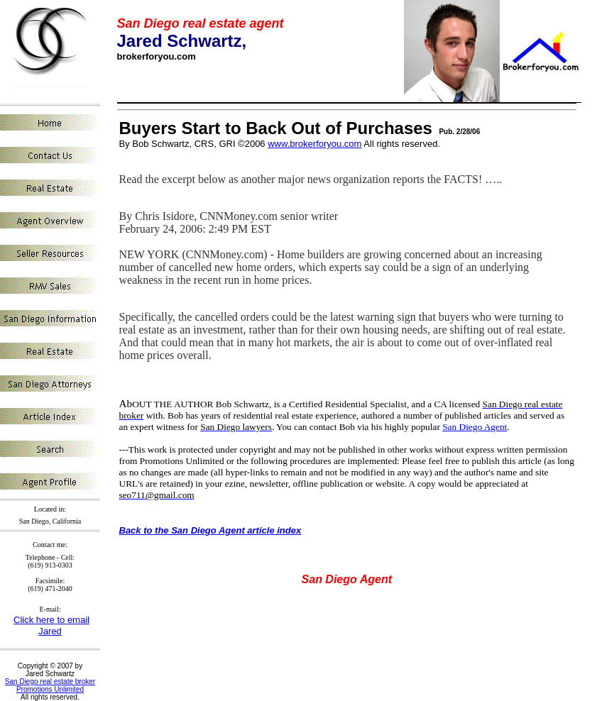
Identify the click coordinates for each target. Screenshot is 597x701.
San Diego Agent (474, 426)
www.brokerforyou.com (314, 143)
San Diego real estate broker (50, 681)
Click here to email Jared (51, 625)
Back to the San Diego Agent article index (210, 530)
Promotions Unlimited (50, 689)
